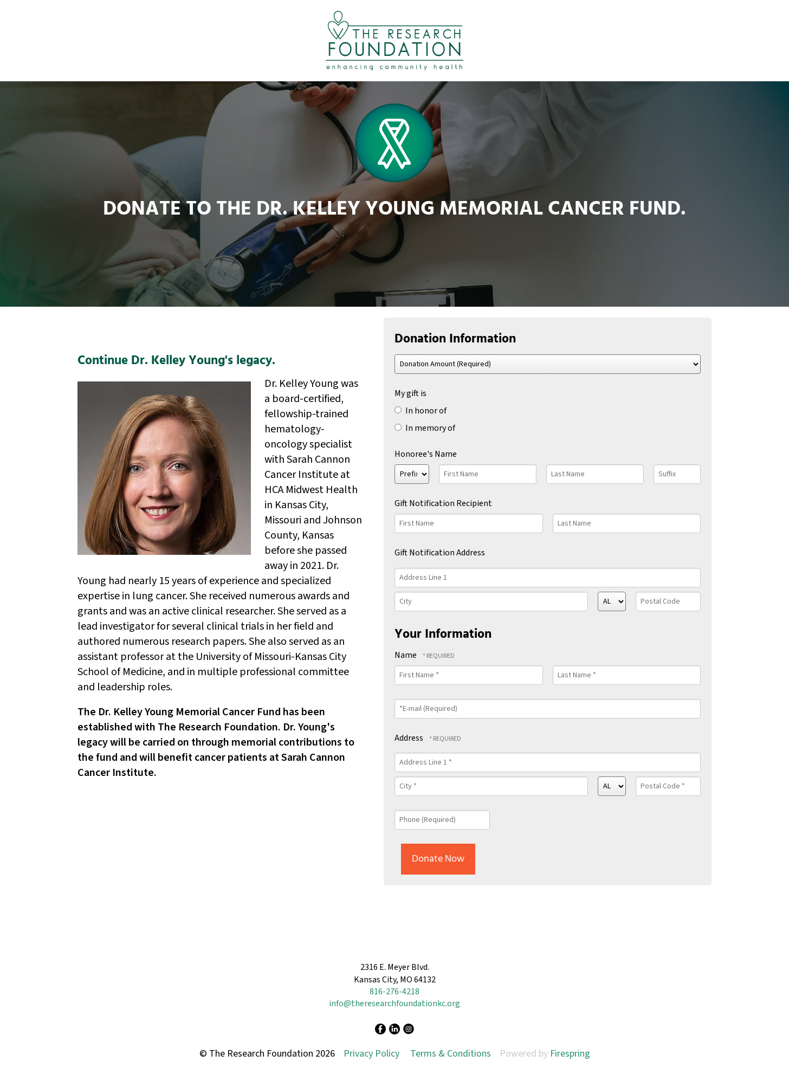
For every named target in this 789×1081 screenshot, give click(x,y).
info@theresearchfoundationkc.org (394, 1003)
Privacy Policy (371, 1053)
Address (409, 738)
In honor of (420, 411)
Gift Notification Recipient (443, 503)
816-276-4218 (394, 992)
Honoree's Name (425, 454)
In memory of (424, 428)
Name (406, 655)
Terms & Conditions (450, 1053)
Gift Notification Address (439, 553)
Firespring (570, 1053)
